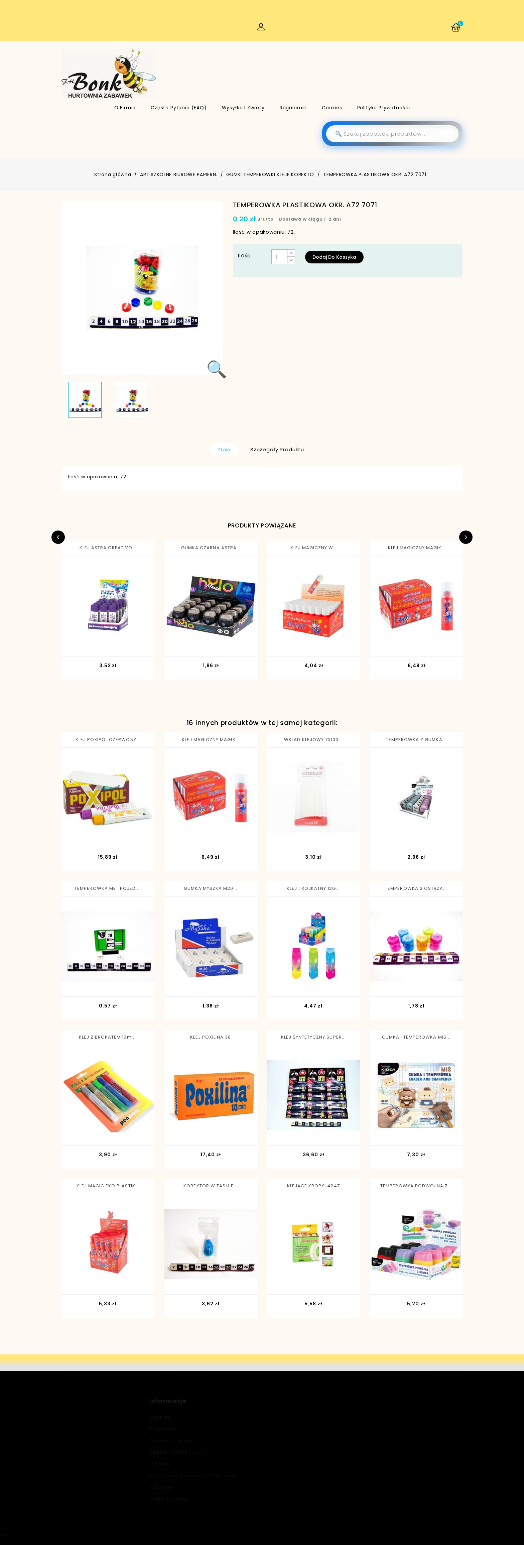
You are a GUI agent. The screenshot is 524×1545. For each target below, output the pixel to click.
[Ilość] (279, 256)
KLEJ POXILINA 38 (210, 1037)
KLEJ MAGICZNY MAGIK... (417, 548)
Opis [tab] (224, 449)
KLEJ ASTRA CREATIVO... (108, 548)
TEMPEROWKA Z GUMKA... (416, 739)
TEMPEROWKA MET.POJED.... (108, 888)
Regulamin (293, 107)
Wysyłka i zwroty (243, 107)
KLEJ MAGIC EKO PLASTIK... (108, 1186)
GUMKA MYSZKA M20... (210, 888)
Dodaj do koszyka (334, 257)
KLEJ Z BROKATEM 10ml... (108, 1037)
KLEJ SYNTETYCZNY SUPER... (313, 1037)
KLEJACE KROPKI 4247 (313, 1186)
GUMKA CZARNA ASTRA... (211, 548)
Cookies (332, 107)
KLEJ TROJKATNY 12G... (313, 888)
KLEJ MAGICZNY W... (314, 548)
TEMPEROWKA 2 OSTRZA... (416, 888)
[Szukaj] (392, 133)
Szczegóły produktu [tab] (277, 449)
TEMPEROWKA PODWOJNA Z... (416, 1186)
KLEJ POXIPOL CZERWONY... (108, 739)
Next (466, 537)
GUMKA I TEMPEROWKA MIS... (416, 1037)
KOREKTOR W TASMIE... (210, 1186)
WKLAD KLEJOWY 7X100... (313, 739)
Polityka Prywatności (383, 107)
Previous (58, 537)
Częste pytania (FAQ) (179, 107)
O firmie (125, 107)
